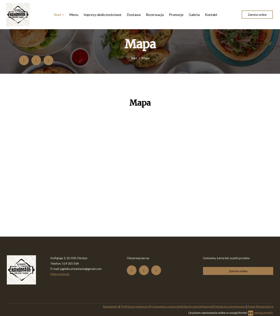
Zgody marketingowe (198, 306)
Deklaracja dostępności (230, 306)
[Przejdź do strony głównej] (18, 14)
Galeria (194, 14)
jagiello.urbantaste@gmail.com (81, 268)
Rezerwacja (155, 14)
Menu (73, 14)
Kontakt (211, 14)
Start (59, 14)
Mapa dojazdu (60, 274)
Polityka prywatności (135, 306)
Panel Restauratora (260, 306)
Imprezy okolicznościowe (103, 14)
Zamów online (257, 14)
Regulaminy (111, 306)
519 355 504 (70, 263)
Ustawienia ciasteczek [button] (166, 306)
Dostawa (134, 14)
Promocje (176, 14)
